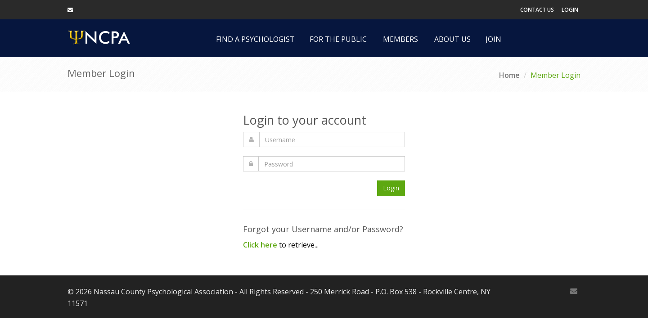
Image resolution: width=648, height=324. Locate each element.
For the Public (338, 39)
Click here (260, 245)
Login (570, 10)
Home (509, 75)
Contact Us (537, 10)
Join (493, 39)
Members (400, 39)
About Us (452, 39)
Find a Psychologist (255, 39)
